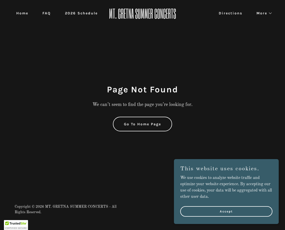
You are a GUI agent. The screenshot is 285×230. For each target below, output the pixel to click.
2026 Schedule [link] (81, 13)
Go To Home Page (142, 124)
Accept (226, 211)
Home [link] (22, 13)
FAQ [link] (46, 13)
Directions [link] (230, 13)
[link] (142, 17)
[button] (262, 13)
